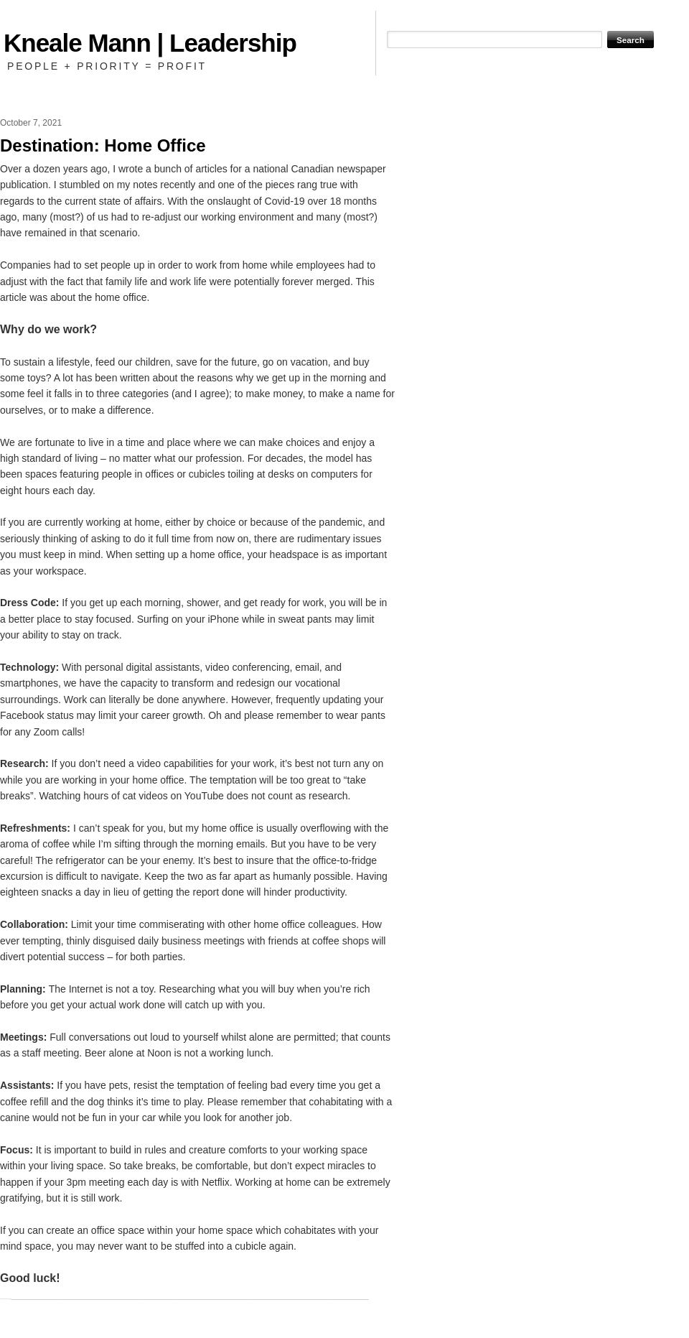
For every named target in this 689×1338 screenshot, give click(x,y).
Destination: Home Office (103, 145)
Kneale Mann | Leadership (150, 43)
